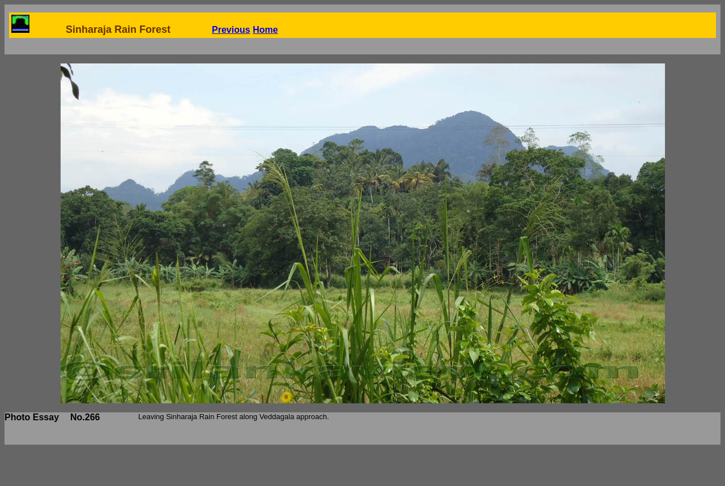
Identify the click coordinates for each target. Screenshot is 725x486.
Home (265, 30)
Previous (231, 30)
